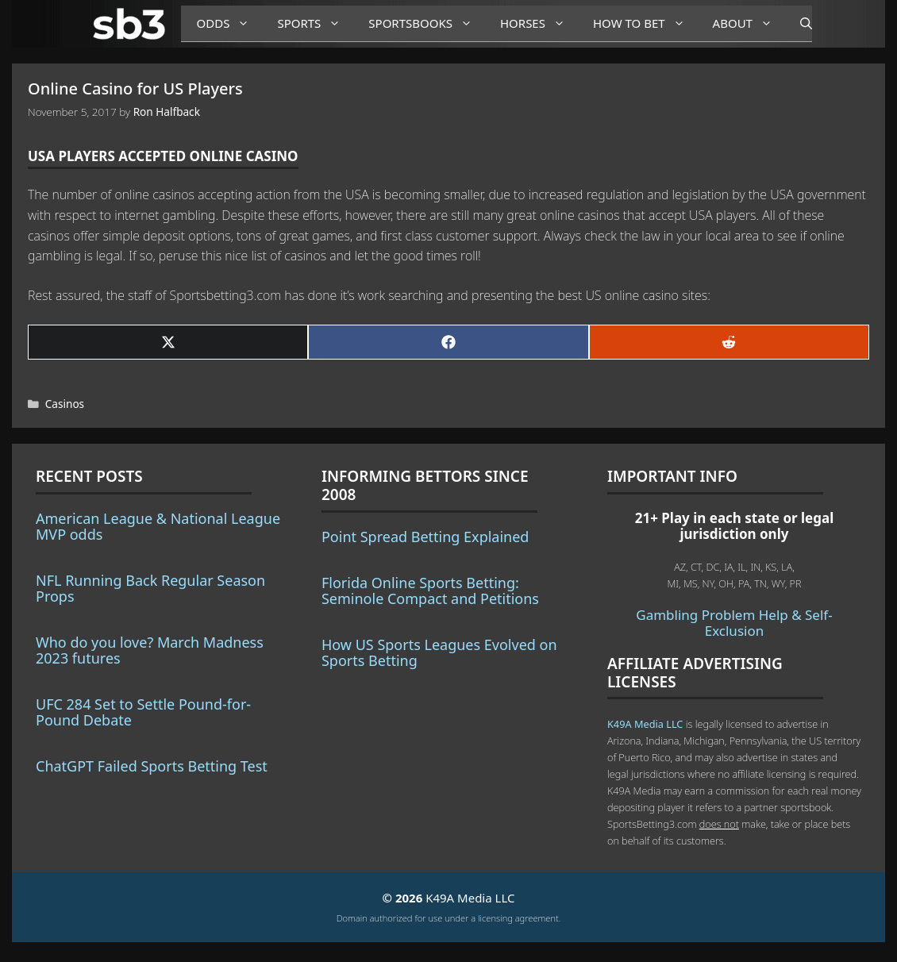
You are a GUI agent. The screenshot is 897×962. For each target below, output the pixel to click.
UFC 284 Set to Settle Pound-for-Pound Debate (143, 712)
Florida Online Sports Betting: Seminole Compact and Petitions (430, 590)
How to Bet (645, 23)
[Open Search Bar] (798, 24)
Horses (538, 23)
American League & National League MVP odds (158, 526)
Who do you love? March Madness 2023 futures (150, 650)
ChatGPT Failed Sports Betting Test (152, 765)
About (748, 23)
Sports (314, 23)
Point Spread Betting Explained (425, 536)
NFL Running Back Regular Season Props (150, 588)
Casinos (64, 403)
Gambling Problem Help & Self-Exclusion (734, 623)
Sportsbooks (426, 23)
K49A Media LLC (645, 724)
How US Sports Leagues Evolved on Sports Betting (439, 652)
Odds (229, 23)
